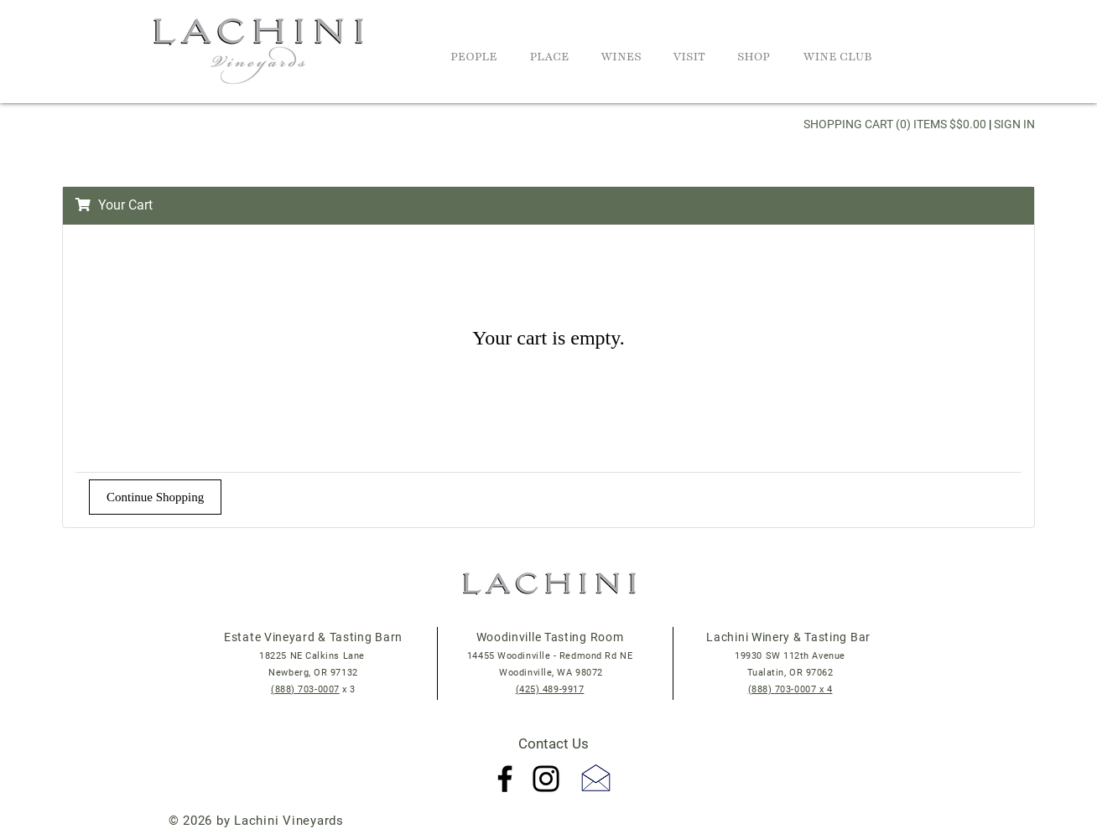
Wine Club (837, 57)
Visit (689, 57)
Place (549, 57)
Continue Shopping (155, 497)
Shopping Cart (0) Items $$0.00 (894, 124)
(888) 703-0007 (305, 689)
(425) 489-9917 (550, 689)
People (473, 57)
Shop (753, 57)
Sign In (1014, 124)
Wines (621, 57)
